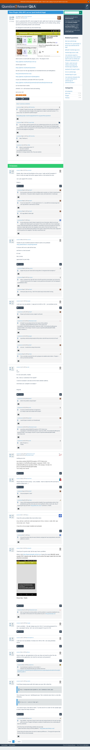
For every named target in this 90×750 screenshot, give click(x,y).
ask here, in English (72, 26)
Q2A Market (86, 748)
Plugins (26, 20)
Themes (67, 101)
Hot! (15, 11)
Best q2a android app (70, 44)
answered (19, 173)
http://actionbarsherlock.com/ (23, 77)
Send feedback (4, 748)
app (17, 98)
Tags (26, 11)
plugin (24, 98)
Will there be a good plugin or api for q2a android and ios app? (73, 49)
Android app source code (71, 56)
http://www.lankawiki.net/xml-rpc (32, 558)
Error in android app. (70, 75)
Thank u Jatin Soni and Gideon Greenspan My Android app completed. (71, 68)
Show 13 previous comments (23, 107)
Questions (9, 11)
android (20, 98)
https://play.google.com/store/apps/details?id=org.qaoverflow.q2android (33, 119)
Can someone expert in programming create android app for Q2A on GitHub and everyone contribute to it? (72, 61)
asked (17, 20)
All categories (68, 95)
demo (51, 1)
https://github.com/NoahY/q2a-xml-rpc (26, 65)
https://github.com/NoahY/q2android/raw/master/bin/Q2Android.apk (34, 86)
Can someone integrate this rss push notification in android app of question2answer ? (72, 83)
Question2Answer (69, 22)
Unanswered (20, 11)
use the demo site (69, 35)
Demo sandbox (12, 748)
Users (31, 11)
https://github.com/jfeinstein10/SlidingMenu (27, 80)
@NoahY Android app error (72, 53)
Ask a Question (37, 11)
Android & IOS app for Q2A (72, 73)
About (47, 11)
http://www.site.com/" (36, 509)
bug (76, 31)
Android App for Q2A (70, 78)
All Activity (3, 11)
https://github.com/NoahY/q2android (25, 71)
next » (19, 745)
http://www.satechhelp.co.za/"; (47, 732)
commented (18, 110)
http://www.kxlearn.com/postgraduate (27, 248)
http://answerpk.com (50, 617)
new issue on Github (70, 29)
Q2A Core (67, 97)
